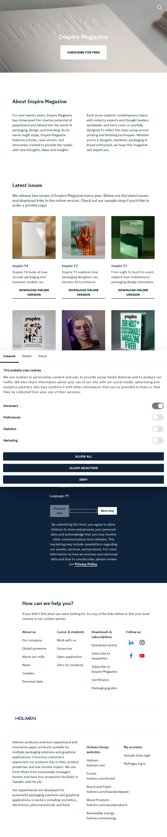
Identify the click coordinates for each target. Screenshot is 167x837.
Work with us (66, 640)
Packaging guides (104, 688)
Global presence (34, 648)
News (26, 665)
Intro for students (70, 665)
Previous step (60, 511)
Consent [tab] (9, 356)
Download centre (104, 645)
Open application (69, 657)
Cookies (28, 673)
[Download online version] (34, 256)
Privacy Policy (86, 564)
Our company (32, 640)
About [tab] (42, 356)
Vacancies (64, 648)
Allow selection (83, 468)
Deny (83, 479)
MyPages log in (135, 763)
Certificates (100, 680)
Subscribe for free (83, 52)
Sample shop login (137, 755)
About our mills (33, 657)
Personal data (32, 681)
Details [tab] (27, 356)
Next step (107, 511)
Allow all (83, 456)
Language (56, 496)
